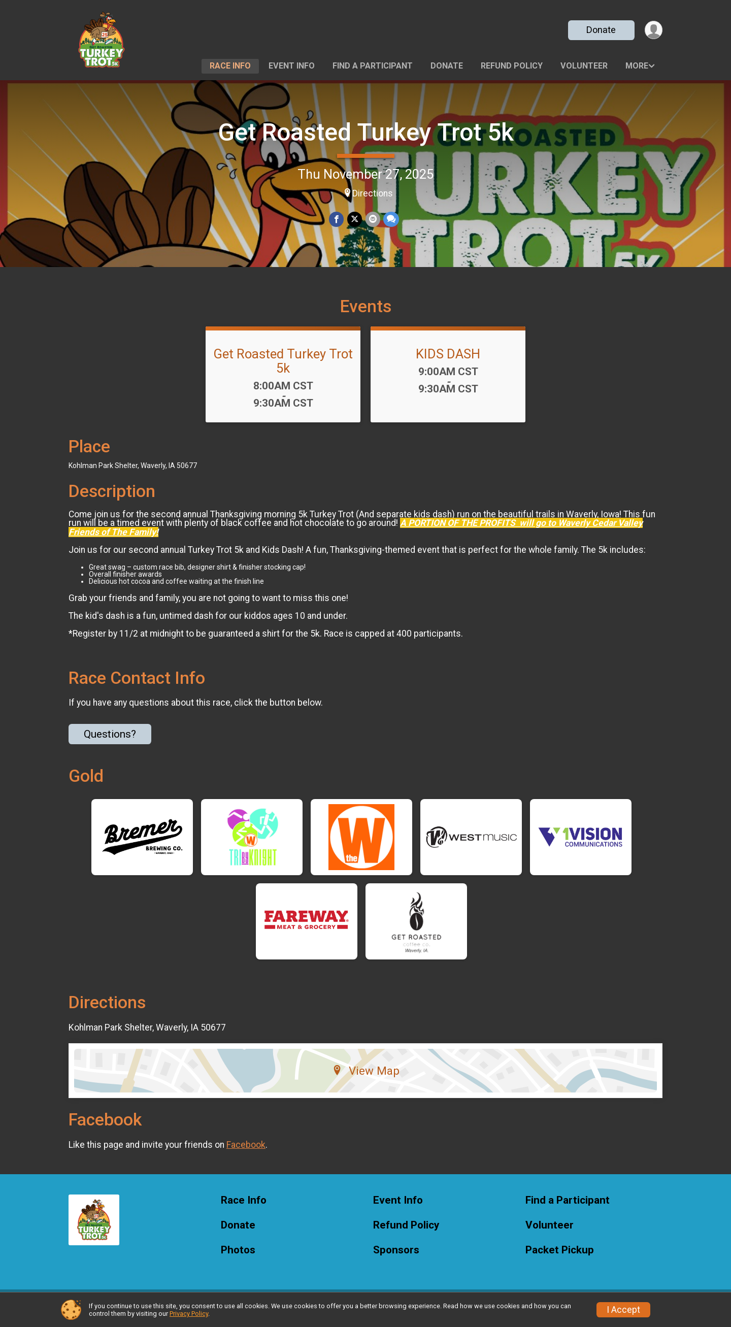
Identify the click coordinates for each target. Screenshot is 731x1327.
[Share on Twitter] (354, 219)
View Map (366, 1076)
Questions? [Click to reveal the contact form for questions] (110, 740)
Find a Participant (373, 66)
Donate (600, 29)
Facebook (245, 1151)
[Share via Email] (372, 219)
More (636, 66)
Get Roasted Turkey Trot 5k (366, 132)
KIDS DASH (448, 360)
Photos (238, 1256)
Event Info (292, 66)
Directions (372, 193)
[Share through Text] (390, 219)
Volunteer (584, 66)
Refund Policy (512, 66)
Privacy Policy (189, 1313)
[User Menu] (653, 30)
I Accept (623, 1310)
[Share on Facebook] (336, 219)
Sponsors (396, 1256)
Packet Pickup (559, 1256)
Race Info (230, 66)
